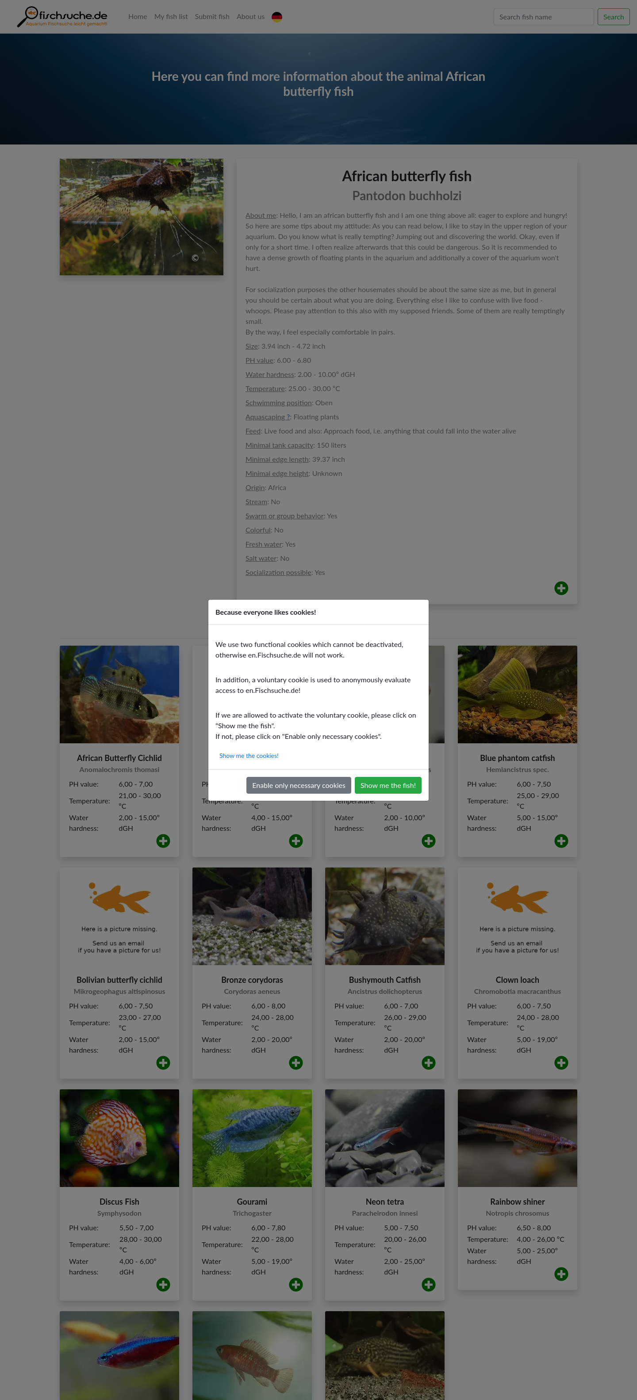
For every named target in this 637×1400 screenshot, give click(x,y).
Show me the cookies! (249, 755)
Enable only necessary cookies (298, 785)
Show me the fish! (388, 785)
